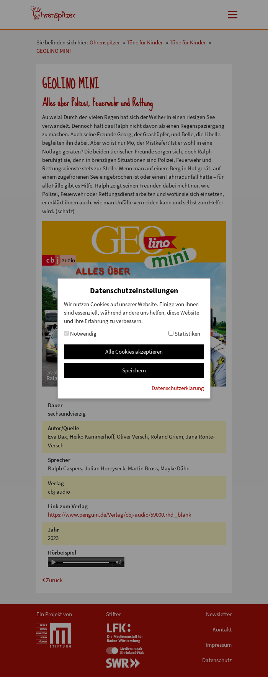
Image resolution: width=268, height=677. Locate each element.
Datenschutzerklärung (178, 388)
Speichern (134, 370)
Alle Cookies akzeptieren (134, 351)
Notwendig (80, 333)
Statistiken (184, 333)
